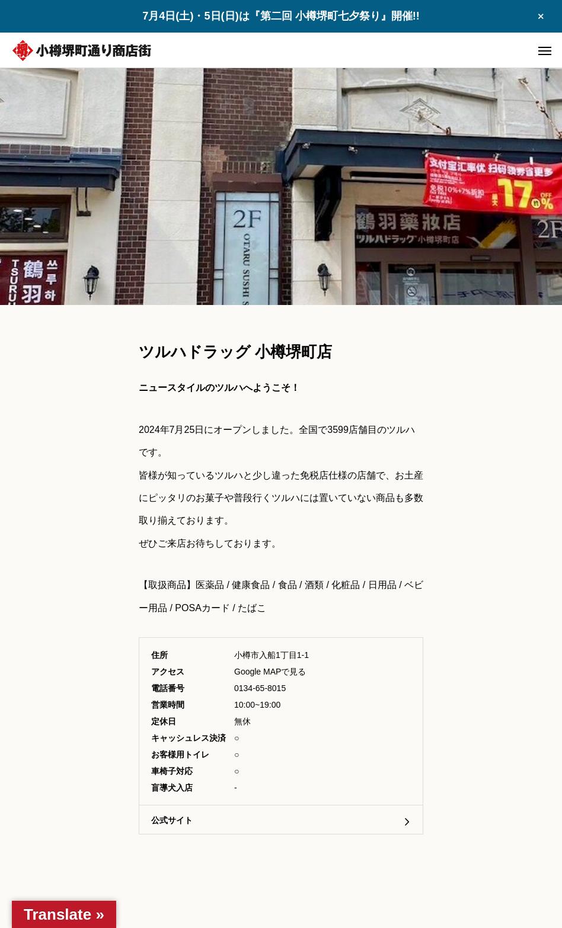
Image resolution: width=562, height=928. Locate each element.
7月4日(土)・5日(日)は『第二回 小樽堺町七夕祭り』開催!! (281, 16)
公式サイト (172, 820)
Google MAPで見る (270, 671)
